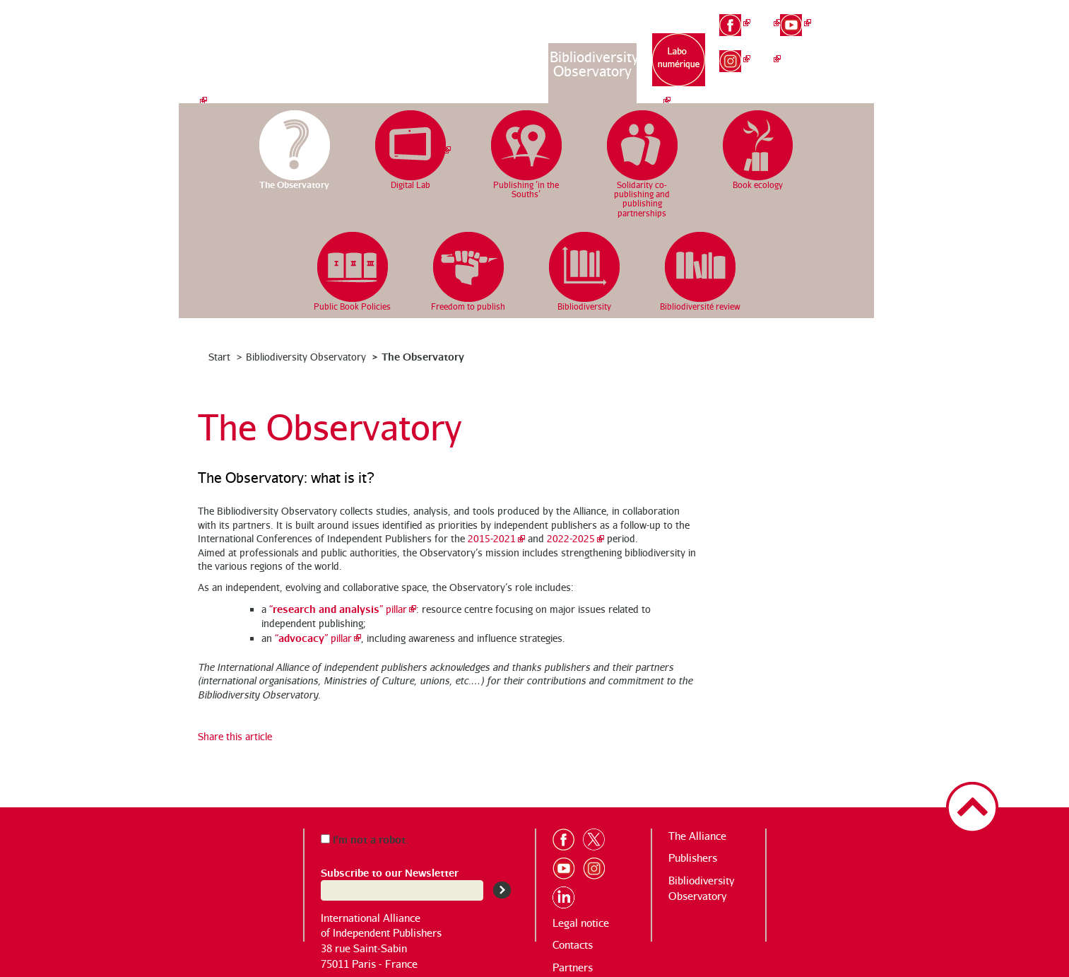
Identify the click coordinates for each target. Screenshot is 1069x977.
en (856, 39)
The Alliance (415, 57)
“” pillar (338, 609)
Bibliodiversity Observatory (593, 64)
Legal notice (581, 923)
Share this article (235, 736)
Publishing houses (503, 64)
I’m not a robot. (364, 839)
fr (857, 15)
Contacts (573, 945)
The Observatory (423, 356)
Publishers (692, 858)
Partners (573, 967)
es (857, 63)
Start (219, 357)
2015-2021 (492, 538)
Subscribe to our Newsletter (390, 872)
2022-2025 (571, 538)
